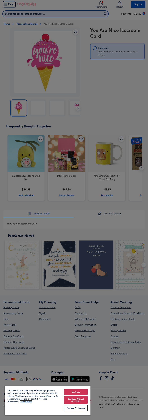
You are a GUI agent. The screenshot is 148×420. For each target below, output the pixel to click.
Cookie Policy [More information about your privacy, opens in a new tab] (26, 402)
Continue (76, 392)
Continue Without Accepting (76, 400)
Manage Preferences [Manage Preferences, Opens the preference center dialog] (75, 408)
